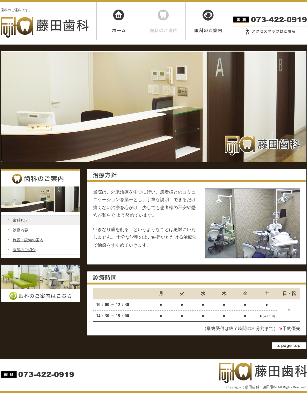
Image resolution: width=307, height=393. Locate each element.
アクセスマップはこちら (270, 31)
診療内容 (20, 230)
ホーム (118, 21)
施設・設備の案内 (28, 240)
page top (289, 345)
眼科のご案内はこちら (40, 283)
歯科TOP (20, 220)
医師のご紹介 (24, 250)
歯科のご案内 (163, 21)
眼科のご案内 (208, 21)
